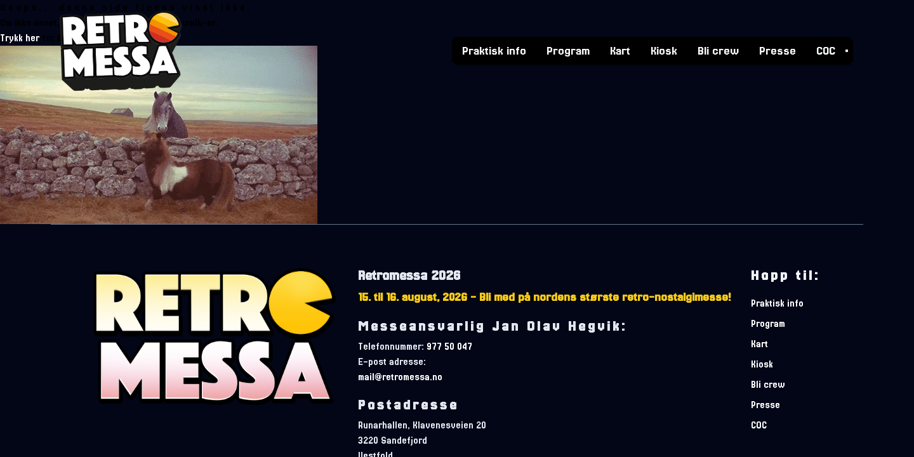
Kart (620, 49)
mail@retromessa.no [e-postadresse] (400, 377)
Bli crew (718, 49)
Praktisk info (494, 49)
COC (825, 49)
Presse (777, 49)
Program (568, 49)
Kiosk (664, 49)
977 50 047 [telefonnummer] (449, 346)
